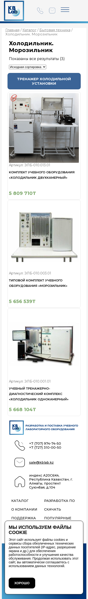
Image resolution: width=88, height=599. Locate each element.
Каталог (29, 30)
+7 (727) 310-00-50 (45, 448)
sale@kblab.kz (41, 463)
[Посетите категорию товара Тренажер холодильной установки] (44, 81)
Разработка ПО (59, 501)
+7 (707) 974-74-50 (45, 444)
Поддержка (23, 518)
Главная (12, 30)
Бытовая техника (54, 30)
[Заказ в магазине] (27, 67)
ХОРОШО (22, 583)
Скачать (52, 510)
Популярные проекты (57, 520)
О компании (24, 510)
